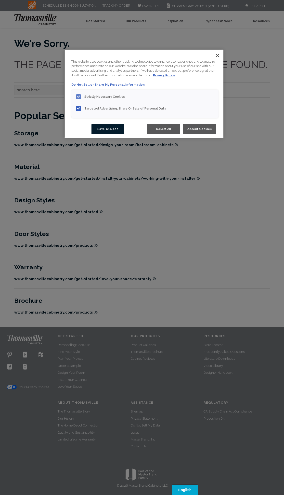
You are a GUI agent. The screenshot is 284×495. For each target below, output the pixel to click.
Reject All (163, 129)
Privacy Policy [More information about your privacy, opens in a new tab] (164, 75)
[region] (143, 94)
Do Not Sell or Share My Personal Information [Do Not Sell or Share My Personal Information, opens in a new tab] (108, 84)
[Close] (217, 55)
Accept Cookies (199, 129)
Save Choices (107, 129)
